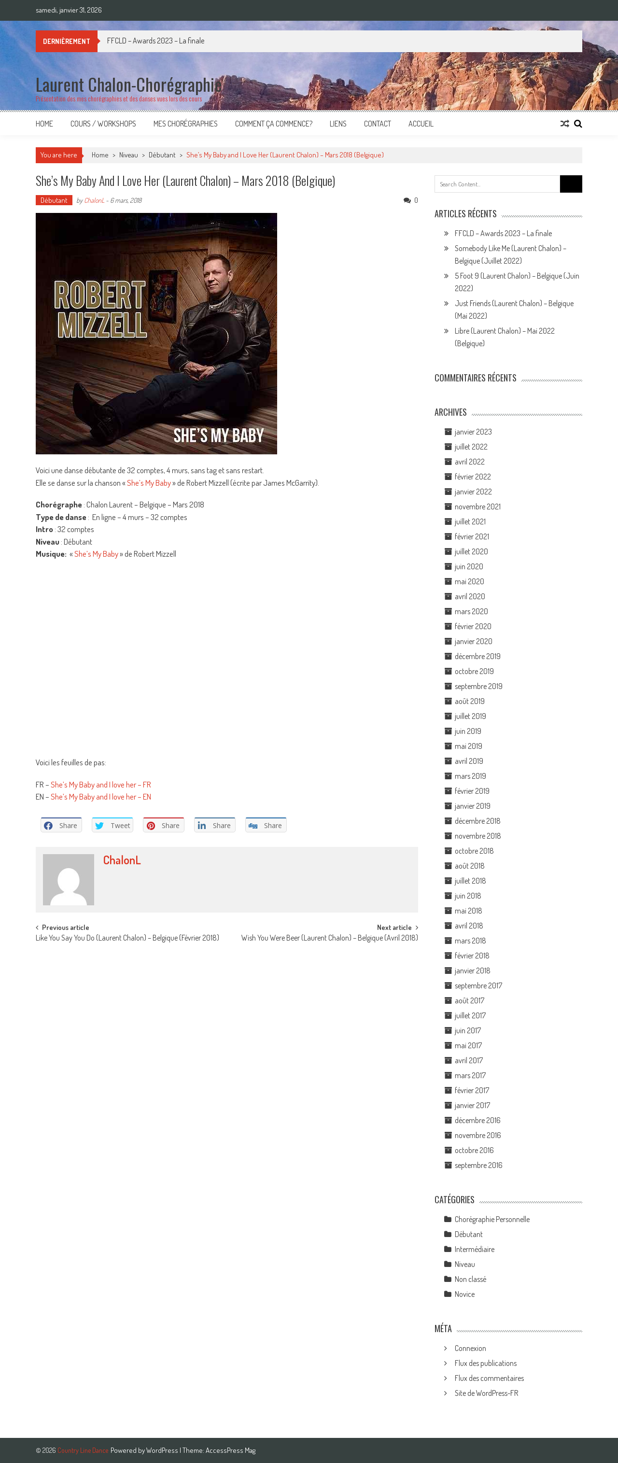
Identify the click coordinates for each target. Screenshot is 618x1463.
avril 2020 (470, 596)
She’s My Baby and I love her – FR (101, 784)
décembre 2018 (478, 821)
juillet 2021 (470, 521)
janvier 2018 (473, 970)
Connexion (470, 1348)
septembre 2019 (479, 686)
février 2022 (473, 476)
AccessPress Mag (230, 1450)
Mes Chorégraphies (186, 123)
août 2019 (470, 701)
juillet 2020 (471, 551)
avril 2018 (469, 925)
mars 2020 (471, 611)
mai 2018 (468, 910)
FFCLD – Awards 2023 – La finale (155, 40)
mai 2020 (469, 581)
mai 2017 (468, 1045)
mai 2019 (468, 746)
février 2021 (472, 536)
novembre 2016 (478, 1135)
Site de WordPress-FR (486, 1393)
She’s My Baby (149, 483)
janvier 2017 (472, 1105)
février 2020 (473, 626)
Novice (465, 1294)
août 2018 (470, 866)
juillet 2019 (470, 716)
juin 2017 (468, 1030)
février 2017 (472, 1090)
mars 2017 (470, 1075)
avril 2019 (469, 761)
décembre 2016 (478, 1120)
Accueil (421, 123)
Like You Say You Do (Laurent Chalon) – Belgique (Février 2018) (127, 939)
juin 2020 (469, 566)
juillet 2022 (471, 446)
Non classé (470, 1279)
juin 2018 (468, 895)
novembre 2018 (478, 836)
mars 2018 (470, 940)
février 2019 (472, 791)
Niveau (128, 154)
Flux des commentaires (489, 1378)
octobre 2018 (474, 851)
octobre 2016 (474, 1150)
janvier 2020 (473, 641)
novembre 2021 (478, 506)
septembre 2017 (478, 985)
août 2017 (469, 1000)
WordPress (163, 1450)
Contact (377, 123)
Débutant (162, 154)
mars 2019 (470, 776)
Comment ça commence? (273, 123)
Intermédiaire (474, 1249)
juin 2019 (468, 731)
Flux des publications (486, 1363)
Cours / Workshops (103, 123)
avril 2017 (469, 1060)
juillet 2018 (470, 881)
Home (44, 123)
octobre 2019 (474, 671)
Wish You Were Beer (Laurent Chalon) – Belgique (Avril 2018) (329, 939)
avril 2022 (470, 461)
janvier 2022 (473, 491)
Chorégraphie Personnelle (492, 1219)
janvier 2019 (473, 806)
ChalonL (94, 200)
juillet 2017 (470, 1015)
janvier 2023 (473, 431)
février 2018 (472, 955)
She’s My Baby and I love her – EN (101, 796)
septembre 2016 (479, 1165)
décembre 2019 (478, 656)
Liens (338, 123)
